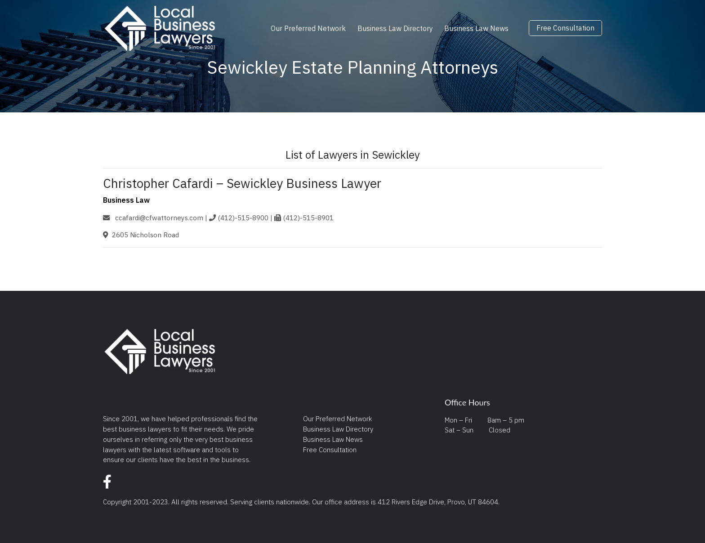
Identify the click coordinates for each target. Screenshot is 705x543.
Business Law (126, 200)
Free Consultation (565, 28)
